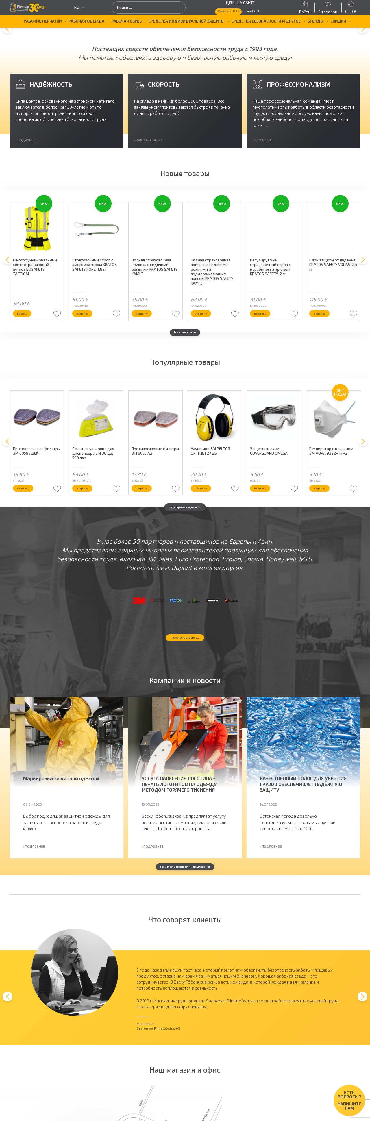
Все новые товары (185, 346)
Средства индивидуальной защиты (186, 21)
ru (79, 7)
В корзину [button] (88, 325)
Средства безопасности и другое (266, 21)
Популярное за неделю (185, 522)
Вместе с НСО (228, 11)
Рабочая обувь (126, 21)
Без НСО (252, 11)
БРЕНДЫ (316, 21)
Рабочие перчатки (43, 21)
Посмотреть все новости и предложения (185, 913)
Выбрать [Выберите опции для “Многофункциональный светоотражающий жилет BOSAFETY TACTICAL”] (27, 325)
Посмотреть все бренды (185, 683)
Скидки (338, 21)
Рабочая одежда (86, 21)
